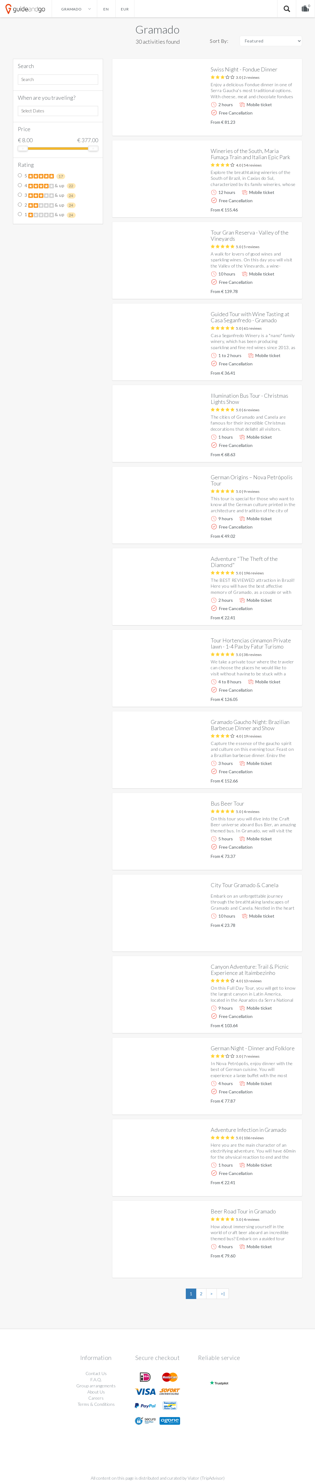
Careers (96, 1398)
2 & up (47, 205)
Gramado (157, 29)
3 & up (47, 195)
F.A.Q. (96, 1379)
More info (280, 126)
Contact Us (96, 1373)
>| (223, 1293)
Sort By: (219, 41)
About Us (96, 1391)
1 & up (47, 215)
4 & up (47, 186)
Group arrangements (96, 1385)
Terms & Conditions (96, 1404)
